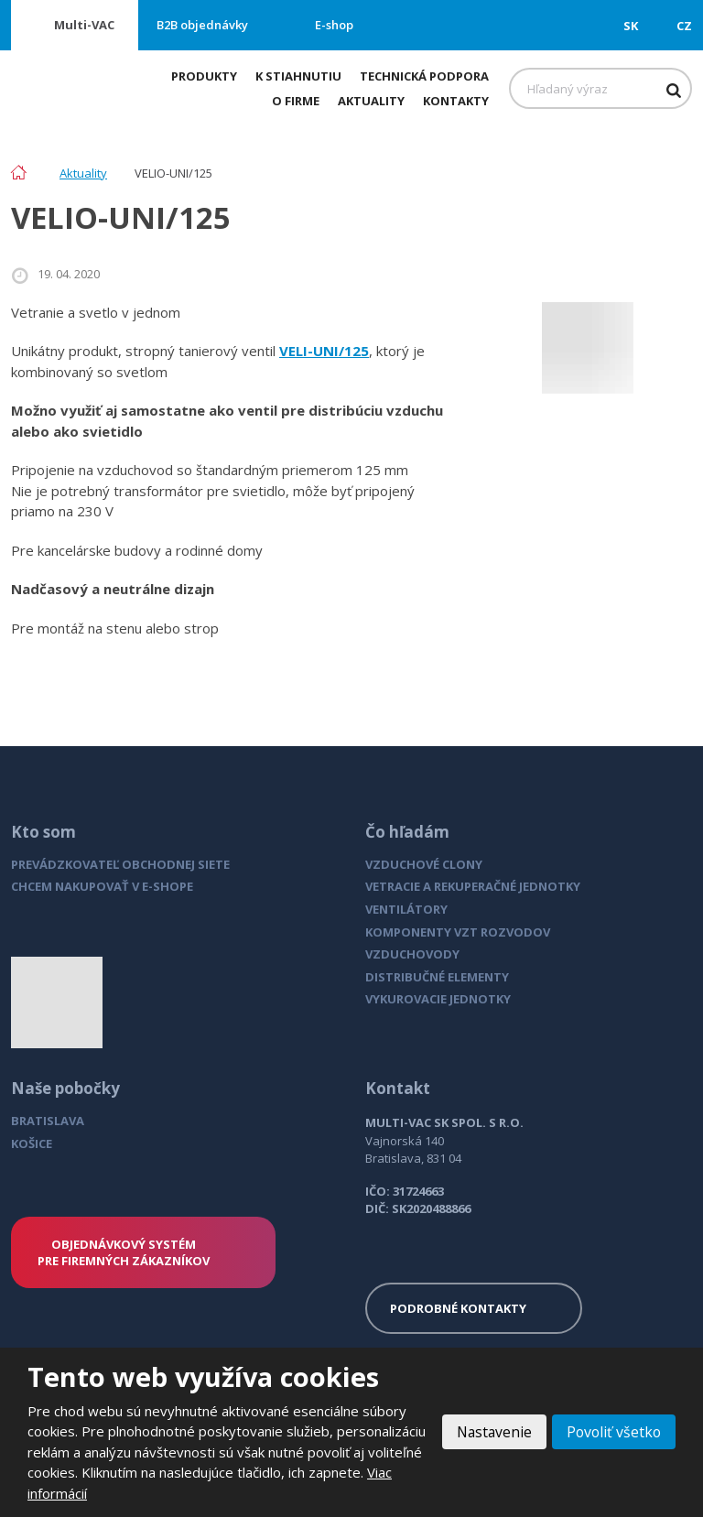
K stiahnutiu (298, 76)
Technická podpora (424, 76)
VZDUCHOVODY (412, 954)
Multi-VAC (84, 24)
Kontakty (456, 100)
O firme (295, 100)
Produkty (204, 76)
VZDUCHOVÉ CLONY (423, 864)
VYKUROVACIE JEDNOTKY (438, 999)
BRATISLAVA (47, 1120)
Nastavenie (490, 1432)
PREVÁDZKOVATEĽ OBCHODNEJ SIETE (120, 864)
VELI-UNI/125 (324, 350)
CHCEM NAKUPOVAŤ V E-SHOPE (102, 886)
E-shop (334, 24)
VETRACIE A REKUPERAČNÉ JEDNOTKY (472, 886)
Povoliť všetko (612, 1432)
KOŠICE (31, 1143)
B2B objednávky (202, 24)
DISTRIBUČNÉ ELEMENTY (437, 977)
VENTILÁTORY (406, 909)
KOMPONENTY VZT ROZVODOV (457, 932)
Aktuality (371, 100)
